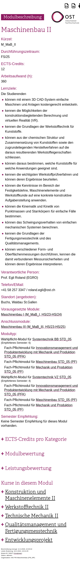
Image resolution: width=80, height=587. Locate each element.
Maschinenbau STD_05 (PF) (56, 361)
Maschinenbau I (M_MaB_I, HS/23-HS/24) (31, 314)
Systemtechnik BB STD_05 (51, 339)
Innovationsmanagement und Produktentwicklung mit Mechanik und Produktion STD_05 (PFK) (41, 352)
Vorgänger (18, 553)
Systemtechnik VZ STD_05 (51, 377)
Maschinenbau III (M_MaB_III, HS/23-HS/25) (33, 326)
